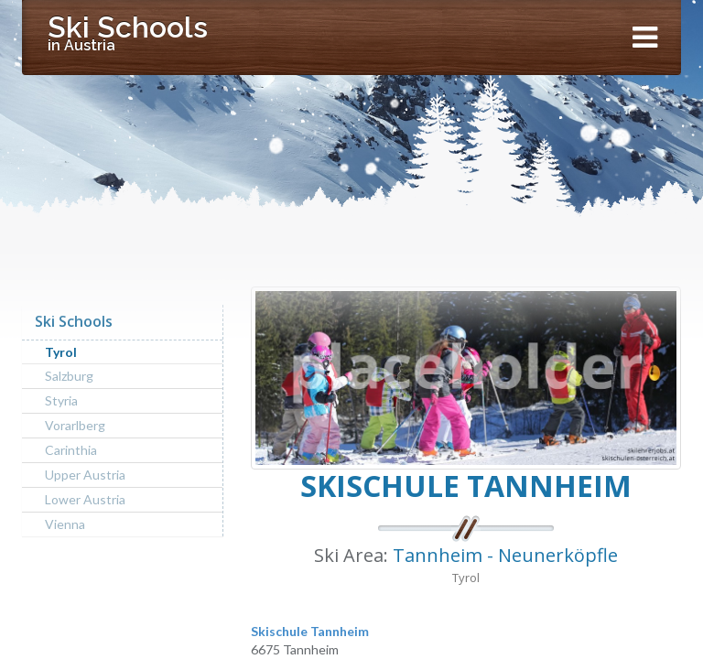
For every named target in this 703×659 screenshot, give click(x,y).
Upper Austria (85, 474)
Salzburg (69, 376)
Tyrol (61, 352)
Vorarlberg (75, 425)
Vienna (65, 524)
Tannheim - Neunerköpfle (505, 555)
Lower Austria (85, 499)
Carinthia (71, 450)
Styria (61, 400)
